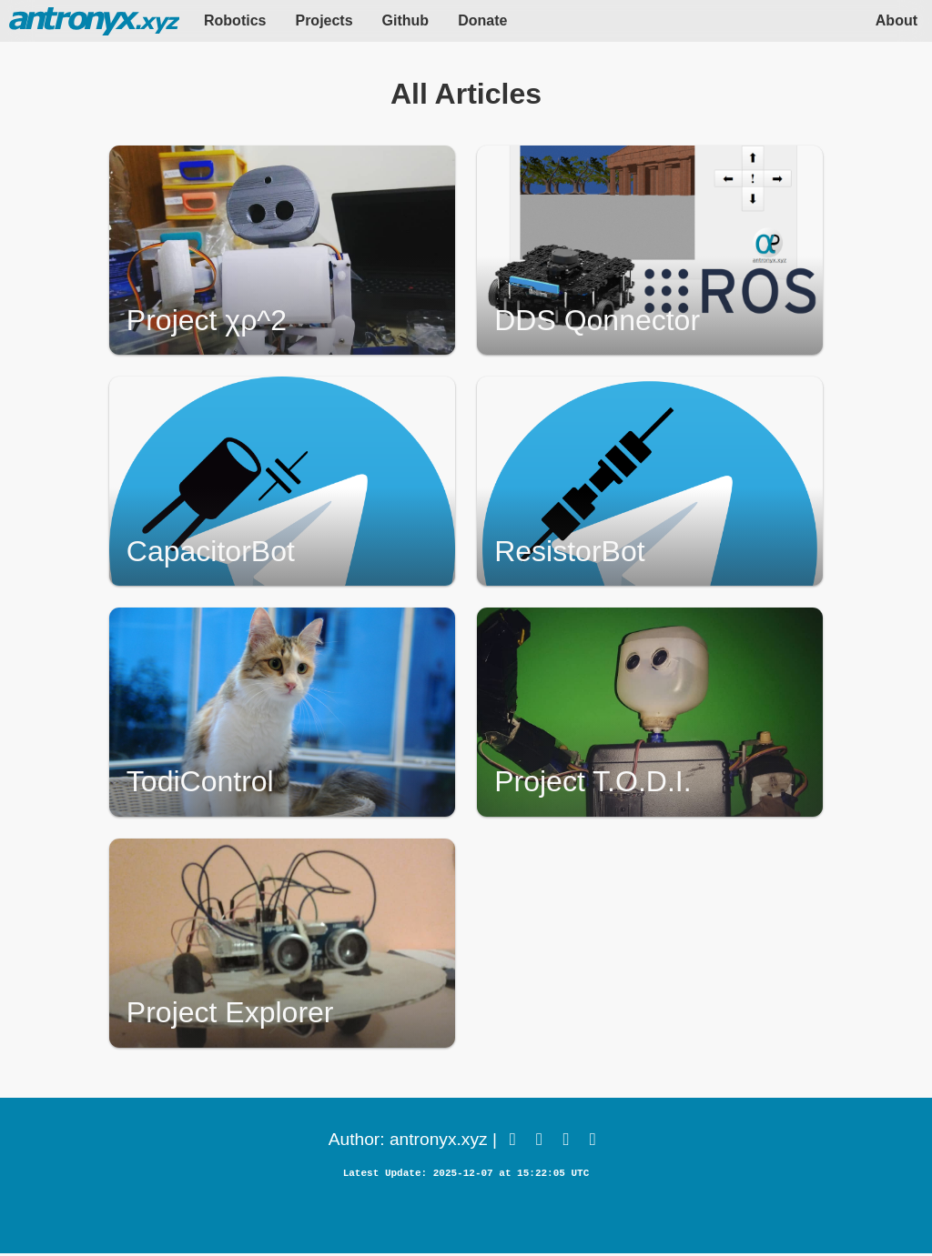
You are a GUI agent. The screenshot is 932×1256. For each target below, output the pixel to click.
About (896, 20)
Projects (323, 20)
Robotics (235, 20)
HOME (94, 20)
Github (406, 20)
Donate (482, 20)
